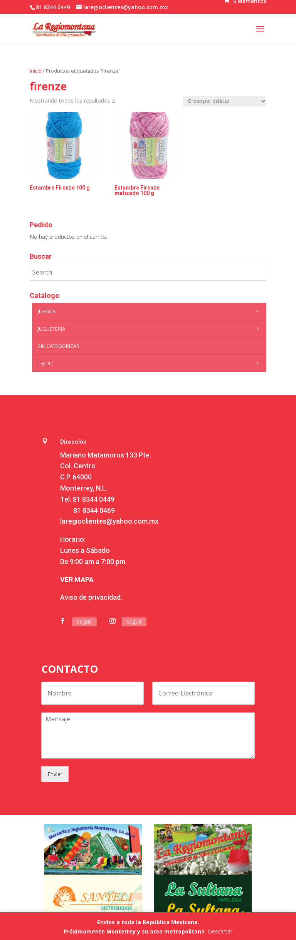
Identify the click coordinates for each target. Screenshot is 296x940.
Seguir (84, 621)
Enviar (54, 774)
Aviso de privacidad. (91, 597)
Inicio (36, 70)
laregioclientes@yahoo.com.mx (109, 521)
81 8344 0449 (93, 499)
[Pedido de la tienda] (224, 101)
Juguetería (150, 328)
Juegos (150, 311)
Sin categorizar (58, 346)
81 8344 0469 (94, 510)
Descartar (220, 931)
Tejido (150, 363)
